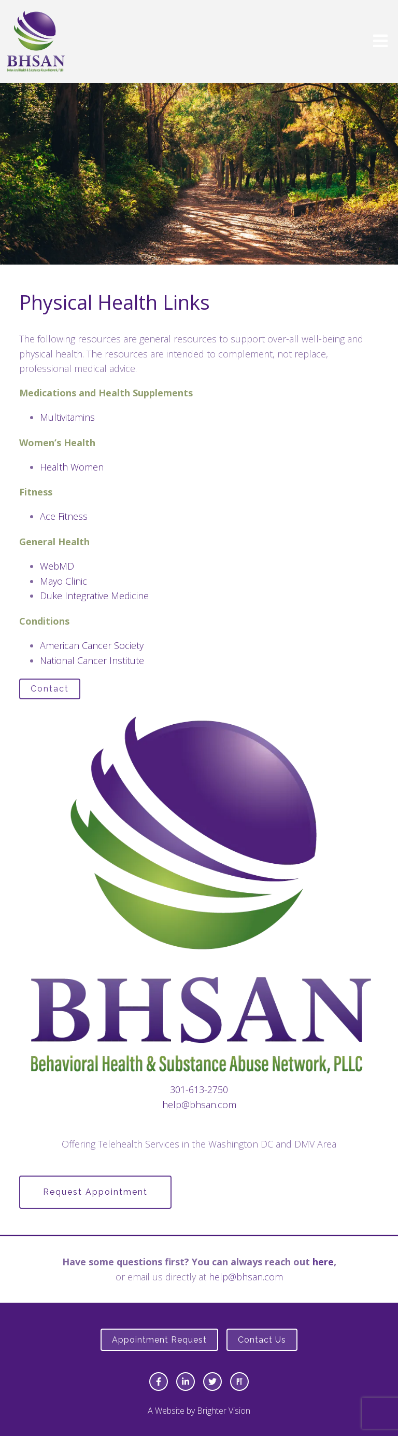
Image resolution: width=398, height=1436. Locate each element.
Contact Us (262, 1340)
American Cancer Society (92, 645)
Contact (50, 689)
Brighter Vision (223, 1410)
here (323, 1261)
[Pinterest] (239, 1381)
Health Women (72, 467)
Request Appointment (95, 1192)
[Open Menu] (380, 42)
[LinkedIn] (185, 1381)
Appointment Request (159, 1340)
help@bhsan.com (199, 1104)
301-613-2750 (199, 1089)
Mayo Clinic (63, 581)
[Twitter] (212, 1381)
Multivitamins (67, 417)
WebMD (57, 566)
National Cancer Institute (92, 660)
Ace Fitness (64, 516)
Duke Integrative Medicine (94, 595)
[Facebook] (158, 1381)
